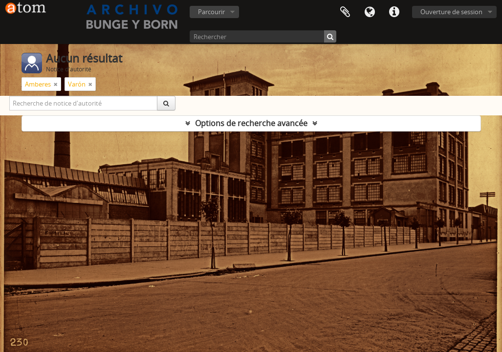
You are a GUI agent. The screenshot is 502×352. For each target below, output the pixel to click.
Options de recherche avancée (251, 123)
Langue (369, 12)
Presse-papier (345, 12)
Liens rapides (394, 12)
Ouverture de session (451, 11)
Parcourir (211, 11)
